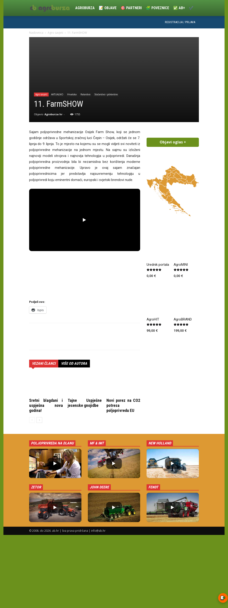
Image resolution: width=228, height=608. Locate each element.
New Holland (159, 443)
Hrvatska (72, 94)
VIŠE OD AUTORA (74, 363)
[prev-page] (32, 420)
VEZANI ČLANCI (44, 363)
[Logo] (51, 8)
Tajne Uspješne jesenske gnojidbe (84, 403)
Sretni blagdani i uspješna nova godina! (46, 405)
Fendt (153, 487)
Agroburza (85, 8)
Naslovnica (36, 33)
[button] (84, 220)
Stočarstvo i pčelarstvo (106, 94)
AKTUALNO (57, 94)
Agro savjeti (55, 33)
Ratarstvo (85, 94)
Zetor (36, 487)
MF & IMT (97, 443)
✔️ (191, 8)
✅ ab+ (179, 8)
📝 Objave (108, 8)
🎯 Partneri (131, 8)
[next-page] (39, 420)
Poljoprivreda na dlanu (52, 443)
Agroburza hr (53, 114)
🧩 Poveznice (157, 8)
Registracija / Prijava (180, 22)
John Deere (99, 487)
